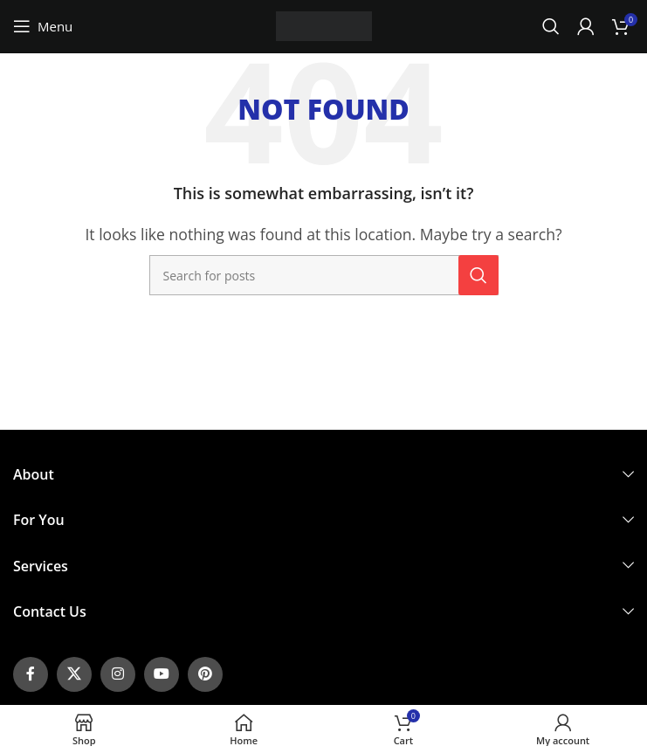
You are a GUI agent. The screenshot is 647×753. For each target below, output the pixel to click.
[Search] (550, 26)
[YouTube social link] (161, 674)
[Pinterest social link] (205, 674)
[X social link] (74, 674)
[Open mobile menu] (42, 26)
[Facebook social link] (30, 674)
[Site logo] (324, 24)
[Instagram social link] (117, 674)
